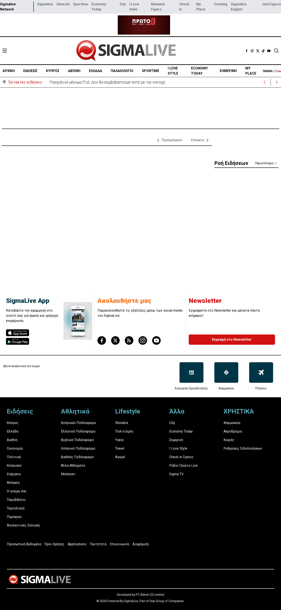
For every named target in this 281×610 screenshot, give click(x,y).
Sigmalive (45, 4)
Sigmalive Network (8, 6)
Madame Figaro (158, 6)
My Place (200, 6)
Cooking (220, 4)
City (123, 4)
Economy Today (98, 6)
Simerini (63, 4)
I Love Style (134, 6)
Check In (184, 6)
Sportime (80, 4)
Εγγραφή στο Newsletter (232, 339)
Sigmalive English (239, 6)
